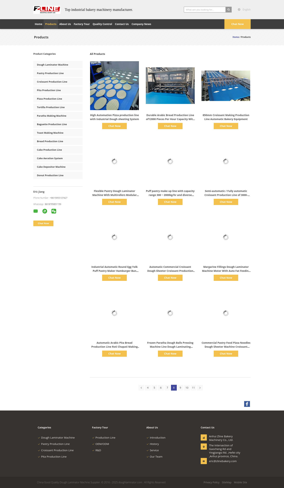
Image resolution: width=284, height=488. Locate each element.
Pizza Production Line (49, 98)
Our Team (154, 456)
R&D (96, 450)
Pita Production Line (49, 90)
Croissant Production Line (52, 81)
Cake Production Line (49, 149)
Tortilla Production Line (51, 107)
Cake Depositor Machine (51, 166)
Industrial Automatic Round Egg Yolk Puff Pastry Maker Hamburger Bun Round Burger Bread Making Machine (114, 271)
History (152, 444)
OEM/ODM (100, 444)
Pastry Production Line (50, 73)
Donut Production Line (50, 175)
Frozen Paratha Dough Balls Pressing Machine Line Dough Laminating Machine (170, 346)
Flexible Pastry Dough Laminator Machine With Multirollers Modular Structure (114, 195)
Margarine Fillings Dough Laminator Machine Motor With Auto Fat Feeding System (226, 271)
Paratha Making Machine (51, 115)
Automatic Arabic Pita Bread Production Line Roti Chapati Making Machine (114, 346)
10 (186, 387)
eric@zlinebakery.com (220, 461)
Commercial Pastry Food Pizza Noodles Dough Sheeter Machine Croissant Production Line (226, 346)
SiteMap (226, 482)
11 (193, 387)
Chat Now (237, 24)
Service (152, 450)
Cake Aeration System (50, 158)
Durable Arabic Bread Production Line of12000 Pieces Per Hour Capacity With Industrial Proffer (170, 119)
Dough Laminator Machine (52, 64)
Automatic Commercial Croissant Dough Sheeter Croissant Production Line (170, 271)
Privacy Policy (211, 482)
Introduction (156, 437)
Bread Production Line (50, 141)
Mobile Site (240, 482)
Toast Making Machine (50, 132)
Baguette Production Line (52, 124)
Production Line (103, 437)
